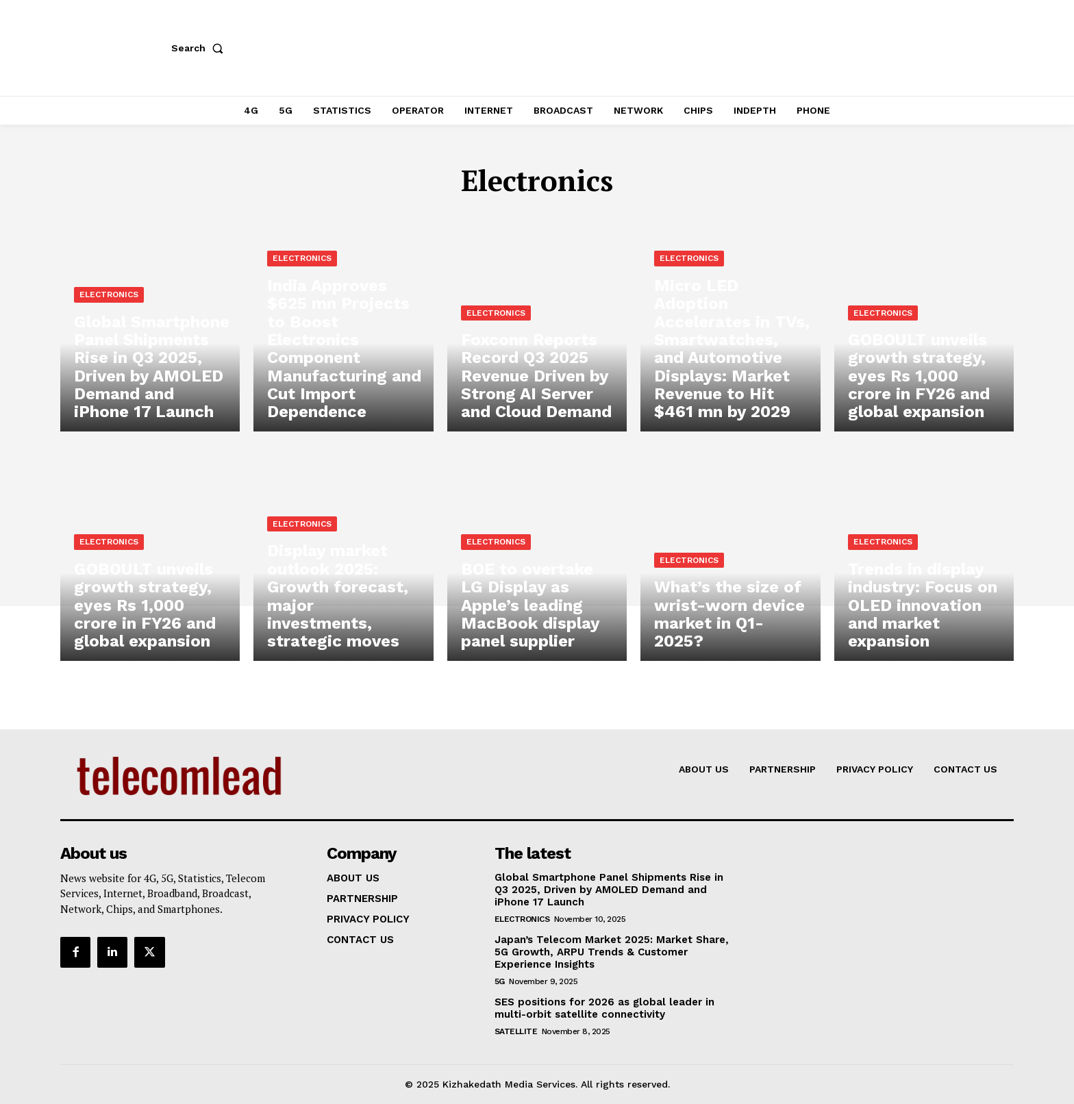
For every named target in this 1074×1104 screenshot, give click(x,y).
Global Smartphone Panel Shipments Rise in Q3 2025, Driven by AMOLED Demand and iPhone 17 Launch (609, 889)
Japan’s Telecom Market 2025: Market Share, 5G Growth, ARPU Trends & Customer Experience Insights (612, 951)
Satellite (516, 1031)
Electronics (108, 303)
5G (500, 981)
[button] (200, 48)
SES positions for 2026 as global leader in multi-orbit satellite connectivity (604, 1008)
